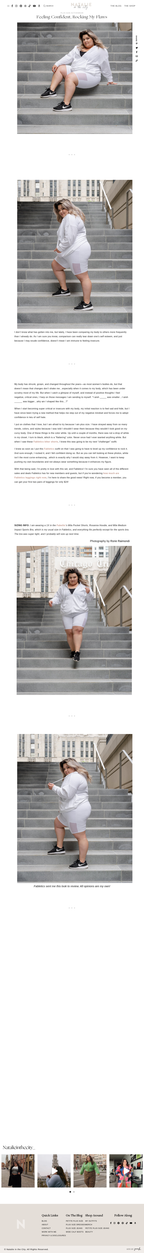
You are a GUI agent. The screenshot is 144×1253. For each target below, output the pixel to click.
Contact (46, 1228)
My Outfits (91, 1221)
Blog (44, 1221)
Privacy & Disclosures (54, 1236)
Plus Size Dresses (75, 1225)
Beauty (89, 1232)
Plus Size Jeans (74, 1228)
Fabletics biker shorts (46, 442)
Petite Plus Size (74, 1221)
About (45, 1225)
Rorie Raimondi (120, 541)
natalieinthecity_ (19, 1147)
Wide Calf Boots (75, 1232)
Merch (88, 1225)
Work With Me (49, 1232)
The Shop (129, 6)
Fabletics (49, 449)
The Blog (116, 6)
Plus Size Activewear (72, 13)
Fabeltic (61, 525)
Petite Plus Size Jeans (97, 1228)
